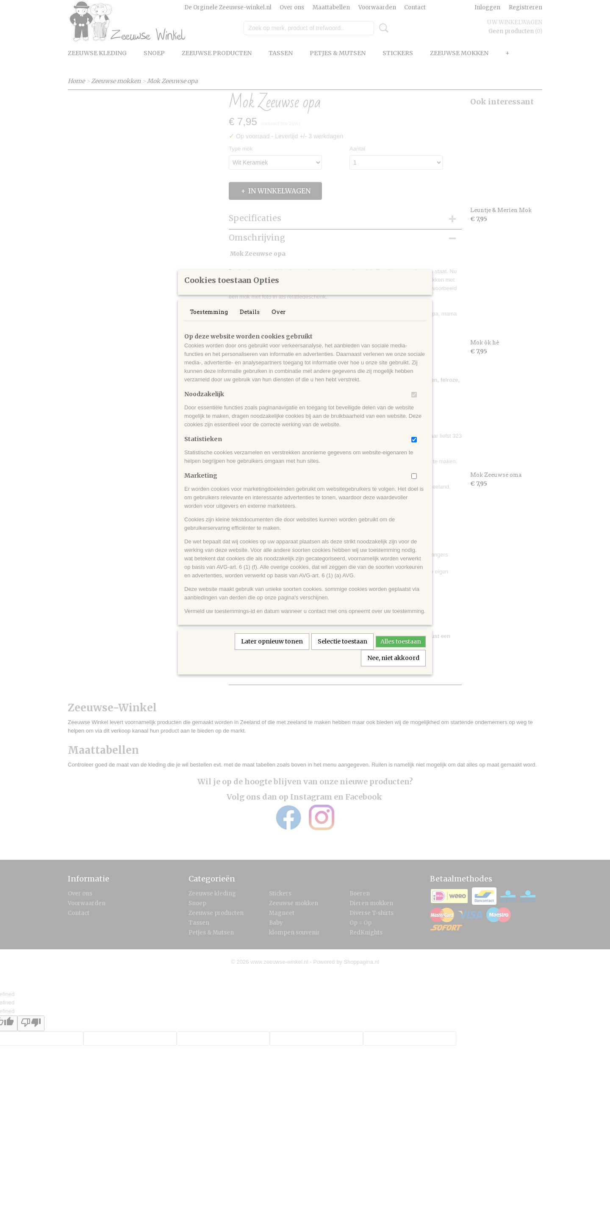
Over (279, 323)
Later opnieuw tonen (272, 652)
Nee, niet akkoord (393, 669)
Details (250, 323)
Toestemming (209, 323)
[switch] (414, 405)
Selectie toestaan (342, 652)
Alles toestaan (400, 652)
